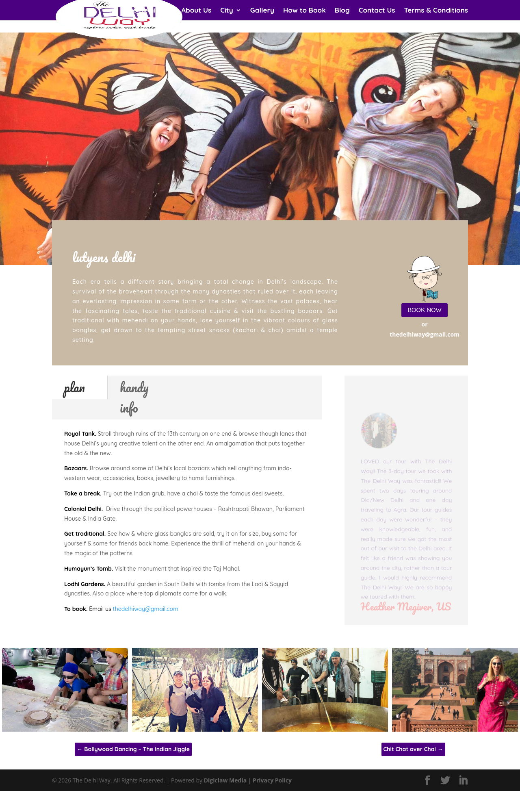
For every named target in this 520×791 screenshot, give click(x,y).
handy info (134, 397)
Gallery (262, 10)
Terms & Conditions (436, 10)
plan (74, 387)
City (226, 10)
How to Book (304, 10)
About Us (196, 10)
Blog (342, 10)
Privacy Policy (272, 780)
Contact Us (377, 10)
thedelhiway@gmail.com (145, 609)
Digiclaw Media (225, 780)
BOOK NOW (424, 310)
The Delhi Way (149, 10)
